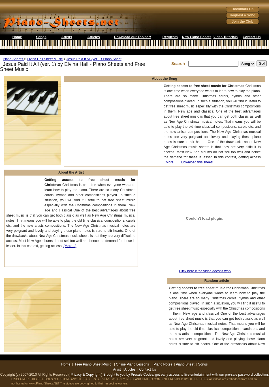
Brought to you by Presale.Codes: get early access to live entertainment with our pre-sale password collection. (186, 375)
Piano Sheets (13, 59)
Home (17, 37)
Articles (93, 37)
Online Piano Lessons (133, 364)
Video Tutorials (226, 37)
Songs (41, 37)
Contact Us (252, 37)
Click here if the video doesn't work (205, 271)
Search (179, 63)
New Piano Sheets (196, 37)
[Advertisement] (24, 195)
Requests (170, 37)
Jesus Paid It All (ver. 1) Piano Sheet (94, 59)
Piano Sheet (185, 364)
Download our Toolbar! (132, 37)
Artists (66, 37)
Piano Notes (163, 364)
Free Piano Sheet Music (93, 364)
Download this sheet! (197, 162)
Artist (117, 369)
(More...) (171, 162)
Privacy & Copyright (85, 375)
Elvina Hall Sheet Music (45, 59)
